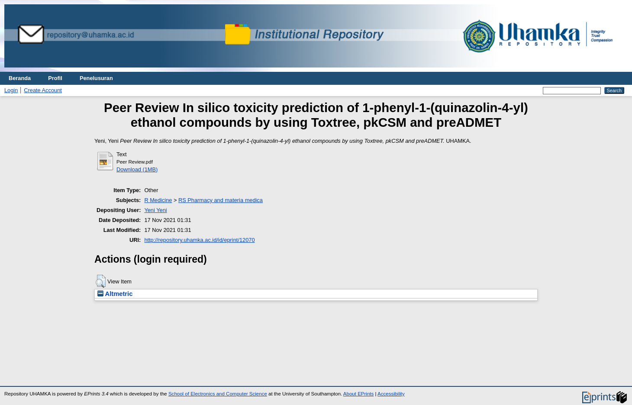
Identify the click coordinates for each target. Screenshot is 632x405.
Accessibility (391, 393)
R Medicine (158, 200)
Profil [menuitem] (55, 78)
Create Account (43, 90)
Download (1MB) (137, 169)
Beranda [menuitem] (20, 78)
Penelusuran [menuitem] (96, 78)
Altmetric (114, 293)
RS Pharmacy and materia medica (220, 200)
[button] (101, 281)
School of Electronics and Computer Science (217, 393)
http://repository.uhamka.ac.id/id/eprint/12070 (199, 240)
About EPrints (358, 393)
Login (11, 90)
